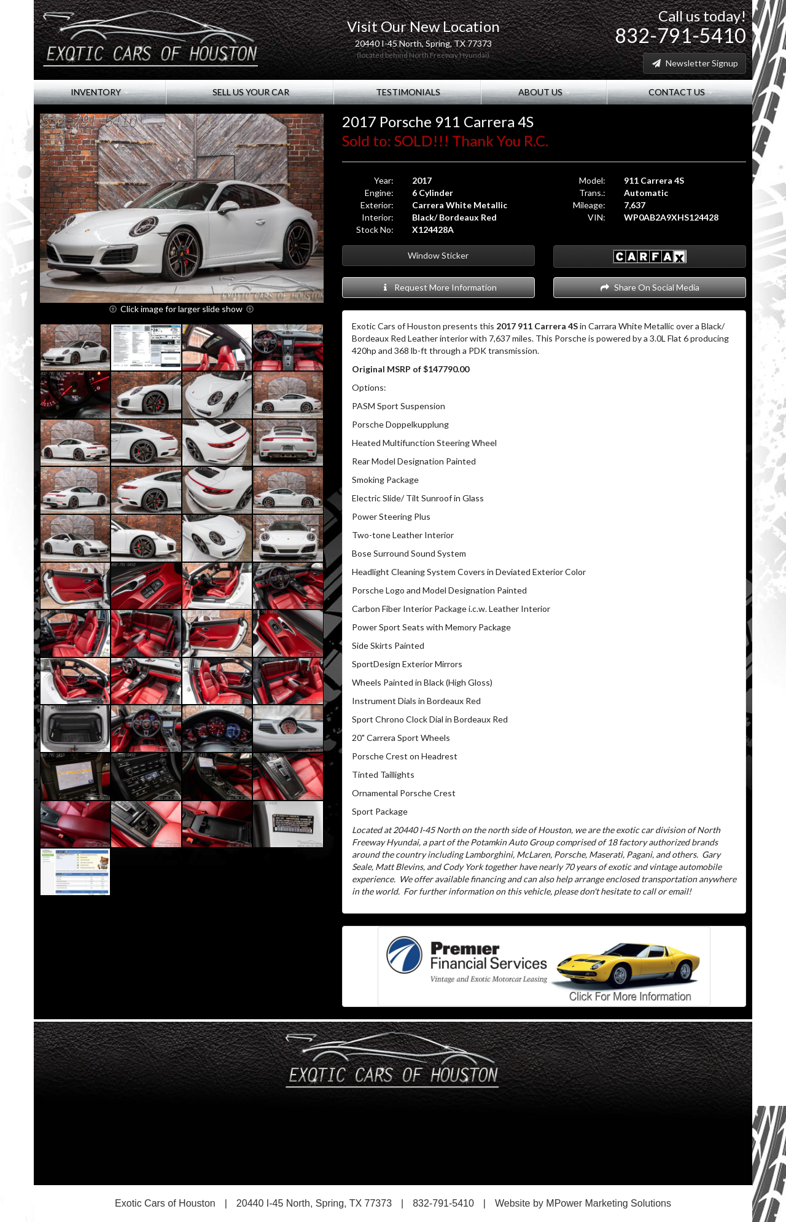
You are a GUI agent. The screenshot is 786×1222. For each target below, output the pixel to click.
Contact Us (680, 92)
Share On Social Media (649, 287)
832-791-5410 (680, 35)
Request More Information (438, 287)
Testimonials (407, 92)
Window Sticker (438, 255)
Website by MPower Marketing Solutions (583, 1203)
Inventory (100, 92)
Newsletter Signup (694, 63)
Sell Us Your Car (250, 92)
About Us (543, 92)
